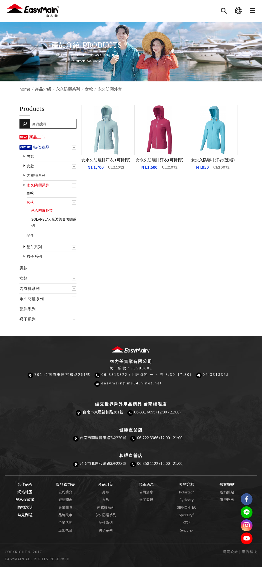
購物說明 (25, 507)
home (24, 89)
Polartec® (186, 491)
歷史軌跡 (65, 529)
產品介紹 (43, 89)
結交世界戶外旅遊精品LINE (246, 512)
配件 (30, 235)
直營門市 (227, 499)
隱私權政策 (24, 499)
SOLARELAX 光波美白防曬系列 (53, 222)
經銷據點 (227, 491)
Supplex (186, 529)
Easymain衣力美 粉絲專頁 (246, 499)
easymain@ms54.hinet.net (131, 382)
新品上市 (37, 137)
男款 (30, 156)
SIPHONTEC (186, 507)
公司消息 (146, 491)
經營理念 (65, 499)
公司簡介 (65, 491)
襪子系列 (34, 256)
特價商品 (41, 147)
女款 (89, 89)
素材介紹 (186, 484)
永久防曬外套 (42, 210)
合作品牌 (25, 484)
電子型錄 (146, 499)
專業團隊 (65, 507)
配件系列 (34, 247)
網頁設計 (230, 551)
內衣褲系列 (36, 175)
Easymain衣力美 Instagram (246, 525)
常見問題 (25, 514)
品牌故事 (65, 514)
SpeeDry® (186, 514)
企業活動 (65, 522)
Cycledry (187, 499)
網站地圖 (25, 492)
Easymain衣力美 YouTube (246, 538)
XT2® (186, 522)
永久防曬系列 (68, 89)
